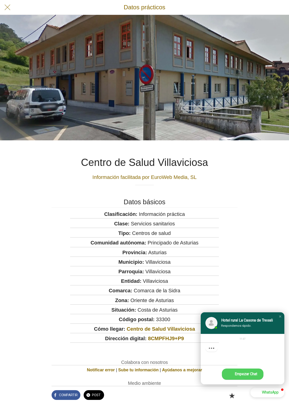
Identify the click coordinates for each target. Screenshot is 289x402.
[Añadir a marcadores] (231, 395)
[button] (280, 316)
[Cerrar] (7, 7)
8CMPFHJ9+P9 (166, 338)
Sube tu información (138, 370)
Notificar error (101, 370)
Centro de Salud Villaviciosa (161, 329)
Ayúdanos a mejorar (182, 370)
